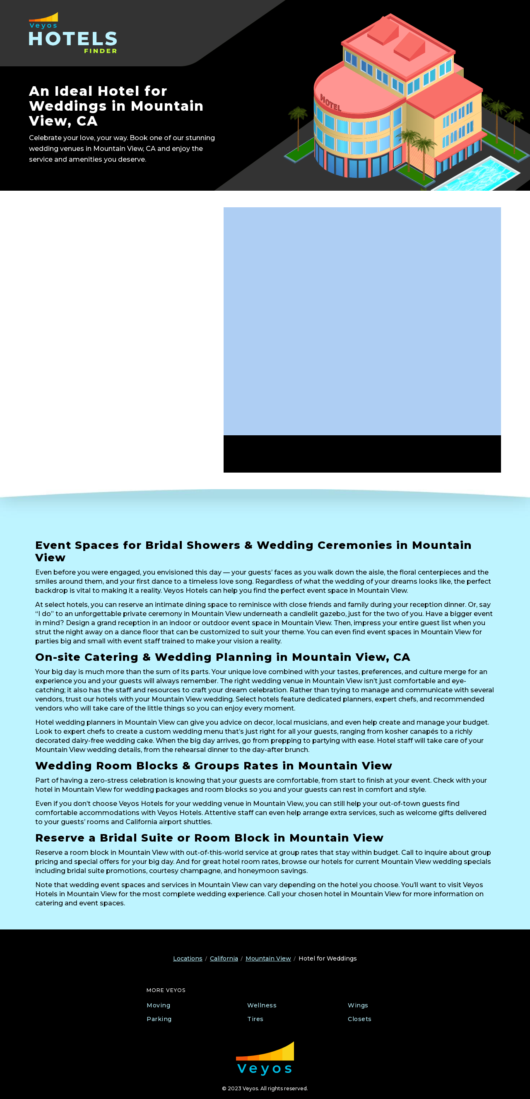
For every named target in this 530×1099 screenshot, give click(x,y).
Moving (158, 1005)
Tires (255, 1019)
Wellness (262, 1005)
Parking (159, 1019)
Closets (360, 1019)
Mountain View (268, 958)
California (224, 958)
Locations (187, 958)
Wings (358, 1005)
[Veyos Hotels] (82, 32)
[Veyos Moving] (265, 1058)
